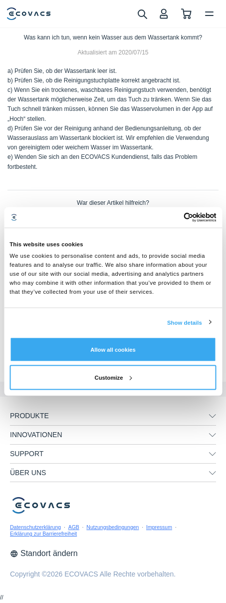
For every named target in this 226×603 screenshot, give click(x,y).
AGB (73, 527)
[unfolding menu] (212, 416)
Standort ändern (44, 553)
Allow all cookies (113, 349)
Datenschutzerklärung (35, 527)
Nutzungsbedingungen (112, 527)
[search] (142, 13)
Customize (113, 377)
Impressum (159, 527)
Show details (184, 322)
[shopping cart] (186, 13)
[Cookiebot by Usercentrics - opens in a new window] (173, 217)
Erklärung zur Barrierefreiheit (43, 534)
